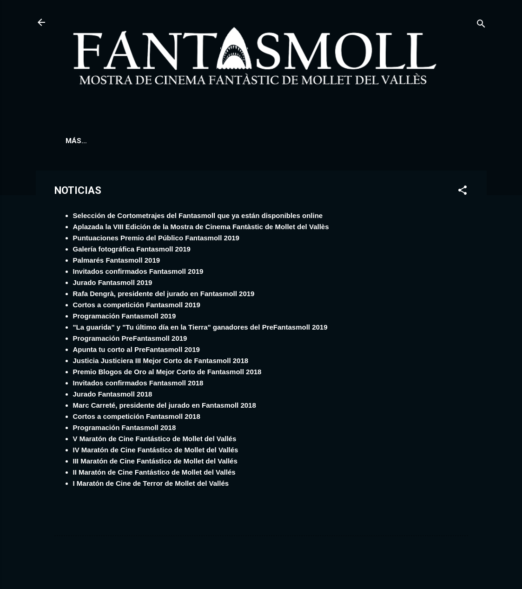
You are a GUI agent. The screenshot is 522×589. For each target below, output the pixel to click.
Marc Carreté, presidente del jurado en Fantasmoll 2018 (164, 407)
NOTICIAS (260, 141)
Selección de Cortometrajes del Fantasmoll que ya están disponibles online (198, 217)
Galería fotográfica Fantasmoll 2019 (132, 251)
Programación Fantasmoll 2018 (124, 429)
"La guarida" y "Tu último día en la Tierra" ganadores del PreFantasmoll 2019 (200, 329)
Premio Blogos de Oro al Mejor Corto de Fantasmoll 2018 (167, 373)
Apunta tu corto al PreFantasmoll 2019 (136, 351)
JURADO (308, 141)
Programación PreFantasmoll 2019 (130, 340)
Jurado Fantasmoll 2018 (112, 396)
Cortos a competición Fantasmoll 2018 (136, 418)
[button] (462, 193)
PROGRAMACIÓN (94, 141)
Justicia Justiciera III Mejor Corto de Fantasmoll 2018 (161, 362)
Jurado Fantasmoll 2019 (112, 284)
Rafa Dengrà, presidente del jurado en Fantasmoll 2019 (164, 295)
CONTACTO (426, 141)
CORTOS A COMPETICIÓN (183, 141)
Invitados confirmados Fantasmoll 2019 (138, 273)
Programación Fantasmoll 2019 (124, 318)
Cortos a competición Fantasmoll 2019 (136, 307)
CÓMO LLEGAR (364, 141)
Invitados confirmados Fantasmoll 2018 (138, 385)
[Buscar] (481, 25)
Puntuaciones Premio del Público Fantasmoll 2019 (156, 240)
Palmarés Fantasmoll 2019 (116, 262)
